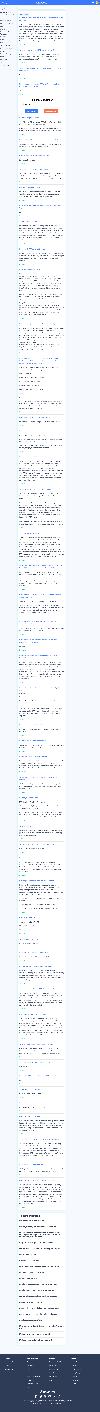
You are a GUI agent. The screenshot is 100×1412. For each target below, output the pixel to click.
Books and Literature (7, 23)
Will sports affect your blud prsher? (32, 1272)
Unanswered (9, 1369)
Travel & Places (5, 65)
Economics (30, 1387)
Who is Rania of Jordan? (27, 1254)
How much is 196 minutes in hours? (32, 1221)
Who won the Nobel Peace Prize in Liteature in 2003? (38, 1314)
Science (2, 57)
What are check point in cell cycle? (31, 1302)
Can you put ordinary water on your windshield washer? (39, 1266)
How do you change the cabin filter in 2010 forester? (38, 1227)
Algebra (29, 1362)
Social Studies (4, 59)
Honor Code (53, 1365)
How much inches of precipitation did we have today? (38, 1296)
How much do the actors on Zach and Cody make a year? (39, 1248)
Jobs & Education (5, 45)
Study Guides (53, 1373)
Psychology (30, 1380)
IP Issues (74, 1384)
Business (3, 26)
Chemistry (30, 1365)
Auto (1, 18)
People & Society (5, 54)
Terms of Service (76, 1369)
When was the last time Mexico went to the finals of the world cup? (41, 1327)
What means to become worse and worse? (34, 1334)
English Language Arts (34, 1376)
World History (31, 1373)
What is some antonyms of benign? (32, 1320)
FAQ (50, 1380)
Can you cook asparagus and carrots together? (36, 1243)
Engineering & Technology (4, 33)
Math (2, 51)
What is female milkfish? (28, 1278)
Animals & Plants (5, 12)
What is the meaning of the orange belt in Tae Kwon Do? (39, 1284)
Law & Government (6, 48)
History (2, 40)
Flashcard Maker (54, 1369)
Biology (29, 1369)
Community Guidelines (56, 1362)
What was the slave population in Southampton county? (39, 1308)
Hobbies (3, 42)
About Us (74, 1362)
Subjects (3, 9)
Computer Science (32, 1384)
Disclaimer (74, 1376)
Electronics (3, 29)
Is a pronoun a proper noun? (29, 1260)
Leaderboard (9, 1362)
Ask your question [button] (51, 111)
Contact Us (75, 1365)
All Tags (7, 1365)
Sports (2, 62)
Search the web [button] (31, 111)
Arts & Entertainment (7, 15)
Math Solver (53, 1376)
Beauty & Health (5, 21)
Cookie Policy (75, 1380)
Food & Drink (4, 37)
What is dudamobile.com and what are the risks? (37, 1290)
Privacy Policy (75, 1373)
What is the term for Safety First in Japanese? (35, 1340)
